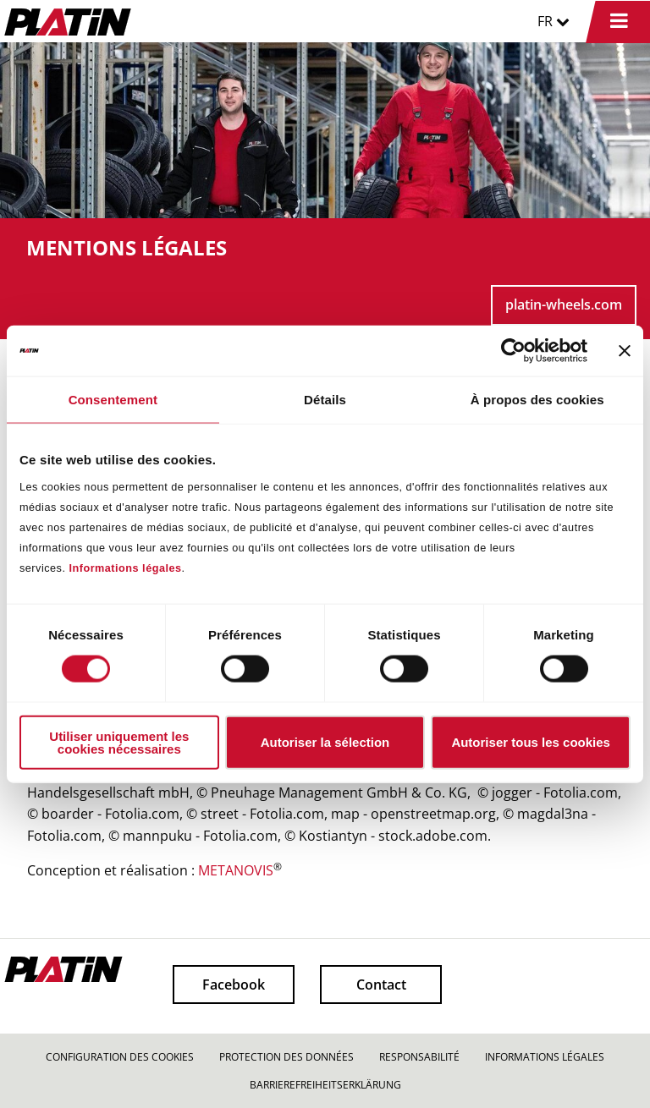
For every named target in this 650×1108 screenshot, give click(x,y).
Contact (381, 984)
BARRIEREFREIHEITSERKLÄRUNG (325, 1085)
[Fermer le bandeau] (625, 351)
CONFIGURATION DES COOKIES (120, 1057)
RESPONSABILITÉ (419, 1057)
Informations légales (125, 567)
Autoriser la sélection (325, 742)
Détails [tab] (325, 399)
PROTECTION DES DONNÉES (286, 1057)
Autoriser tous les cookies (530, 742)
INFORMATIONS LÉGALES (544, 1057)
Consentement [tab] (113, 399)
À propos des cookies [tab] (537, 399)
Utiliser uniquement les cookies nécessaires (119, 741)
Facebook (233, 984)
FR (553, 21)
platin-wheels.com (563, 304)
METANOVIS (235, 870)
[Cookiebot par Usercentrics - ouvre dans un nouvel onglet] (513, 351)
